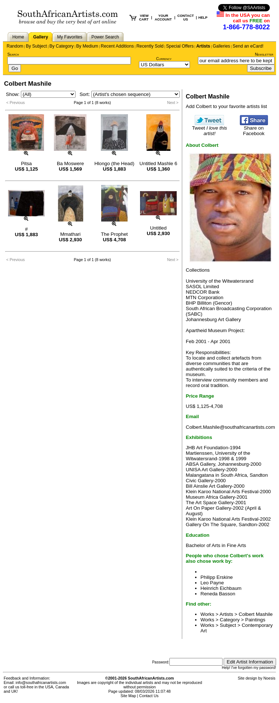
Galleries (221, 46)
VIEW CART (143, 17)
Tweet (209, 128)
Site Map (128, 695)
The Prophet (114, 234)
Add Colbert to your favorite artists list (226, 106)
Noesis (269, 678)
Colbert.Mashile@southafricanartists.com (230, 427)
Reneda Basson (218, 593)
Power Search (105, 37)
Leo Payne (212, 582)
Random (15, 46)
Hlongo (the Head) (114, 163)
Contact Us (149, 695)
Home (18, 37)
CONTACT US (185, 17)
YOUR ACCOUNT (163, 17)
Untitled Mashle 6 (158, 163)
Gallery (40, 37)
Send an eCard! (248, 46)
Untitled (158, 228)
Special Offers (180, 46)
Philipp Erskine (217, 577)
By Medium (87, 46)
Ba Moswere (70, 163)
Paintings (255, 619)
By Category (61, 46)
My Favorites (69, 37)
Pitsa (26, 163)
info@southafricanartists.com (41, 682)
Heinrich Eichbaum (221, 588)
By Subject (36, 46)
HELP (203, 17)
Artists (203, 46)
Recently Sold (150, 46)
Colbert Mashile (256, 614)
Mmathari (70, 234)
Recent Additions (117, 46)
